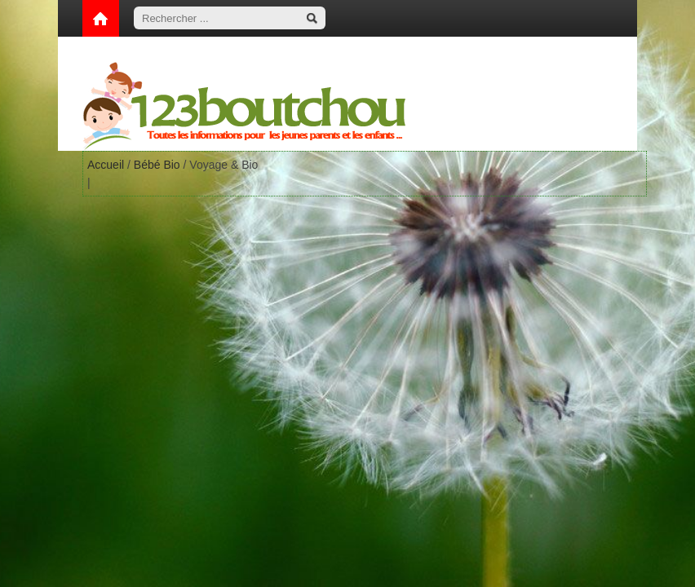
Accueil (105, 164)
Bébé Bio (157, 164)
